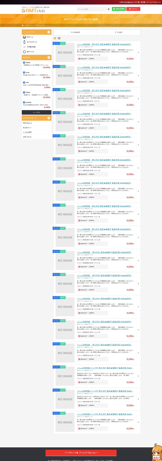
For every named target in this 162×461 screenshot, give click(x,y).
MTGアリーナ (89, 47)
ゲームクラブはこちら (81, 453)
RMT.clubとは (27, 123)
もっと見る (36, 112)
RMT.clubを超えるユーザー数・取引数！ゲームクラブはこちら (140, 2)
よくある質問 (27, 132)
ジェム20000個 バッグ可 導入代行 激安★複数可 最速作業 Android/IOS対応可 (110, 368)
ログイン (133, 9)
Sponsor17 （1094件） (87, 59)
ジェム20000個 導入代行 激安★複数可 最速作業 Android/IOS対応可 (106, 44)
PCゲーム (80, 47)
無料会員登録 (118, 9)
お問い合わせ (27, 137)
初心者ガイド (27, 127)
